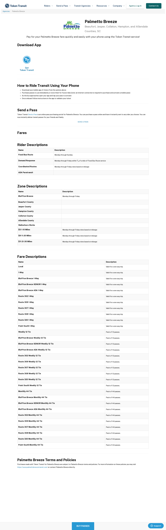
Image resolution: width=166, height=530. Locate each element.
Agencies (6, 11)
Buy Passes (83, 526)
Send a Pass (32, 114)
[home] (16, 6)
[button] (48, 6)
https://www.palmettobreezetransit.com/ (32, 467)
